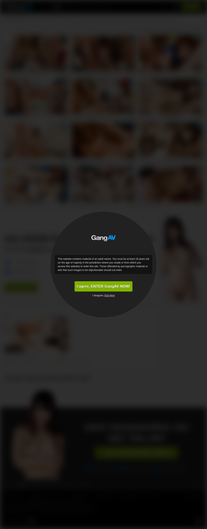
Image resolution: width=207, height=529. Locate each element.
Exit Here (110, 295)
